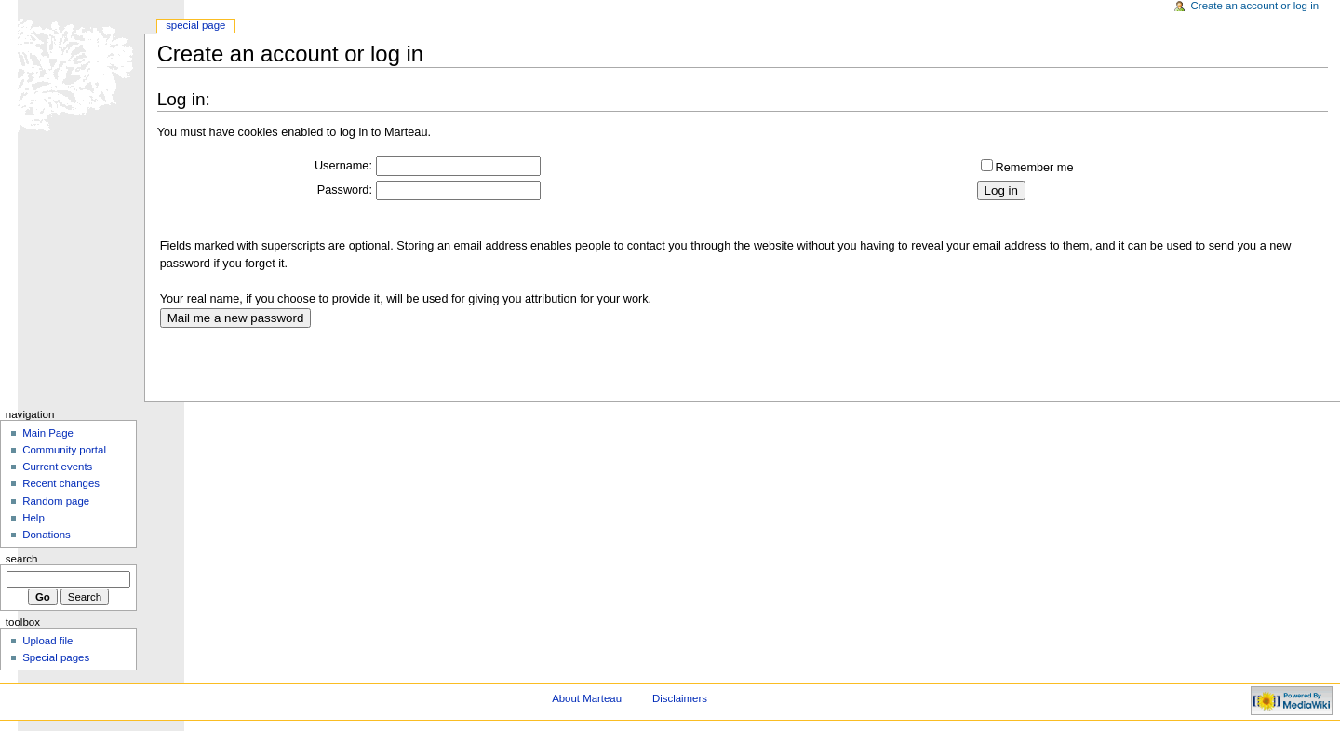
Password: (344, 189)
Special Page (195, 25)
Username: (343, 165)
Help (33, 517)
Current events (57, 466)
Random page (55, 501)
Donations (46, 534)
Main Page (48, 433)
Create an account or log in (1255, 5)
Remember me (1035, 167)
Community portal (64, 449)
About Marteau (587, 698)
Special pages (55, 657)
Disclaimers (679, 698)
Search (22, 558)
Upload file (47, 640)
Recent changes (61, 483)
